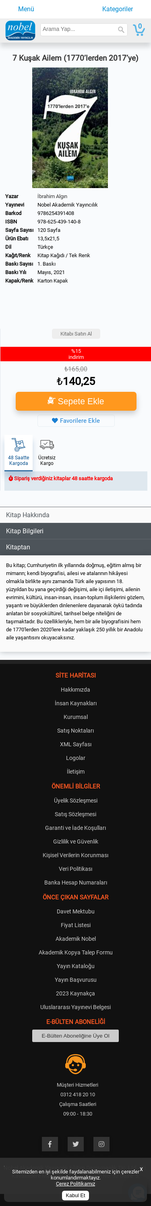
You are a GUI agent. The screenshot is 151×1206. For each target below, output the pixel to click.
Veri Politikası (75, 869)
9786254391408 (55, 213)
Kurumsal (76, 717)
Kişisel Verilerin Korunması (75, 855)
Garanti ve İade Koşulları (75, 828)
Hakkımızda (75, 689)
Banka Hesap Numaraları (75, 882)
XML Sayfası (75, 744)
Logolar (75, 758)
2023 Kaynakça (75, 993)
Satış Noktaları (75, 730)
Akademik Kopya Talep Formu (76, 952)
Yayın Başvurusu (76, 980)
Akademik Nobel (76, 939)
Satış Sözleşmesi (75, 814)
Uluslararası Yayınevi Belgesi (75, 1007)
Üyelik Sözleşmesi (75, 800)
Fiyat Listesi (76, 925)
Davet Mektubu (76, 911)
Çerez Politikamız (75, 1184)
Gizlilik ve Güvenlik (75, 841)
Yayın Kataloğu (76, 966)
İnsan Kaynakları (76, 703)
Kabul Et (75, 1195)
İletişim (76, 771)
